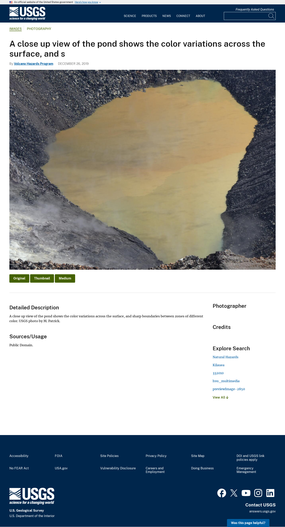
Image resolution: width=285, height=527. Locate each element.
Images (15, 29)
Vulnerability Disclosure (118, 468)
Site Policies (109, 456)
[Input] (250, 16)
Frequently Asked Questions (255, 9)
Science (130, 16)
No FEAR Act (19, 468)
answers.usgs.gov (262, 511)
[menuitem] (130, 13)
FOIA (58, 456)
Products (149, 16)
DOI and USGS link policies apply (250, 458)
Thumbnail (42, 278)
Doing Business (202, 468)
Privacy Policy (156, 456)
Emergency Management (246, 470)
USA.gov (61, 468)
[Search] (272, 16)
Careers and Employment (155, 470)
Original (19, 278)
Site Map (197, 456)
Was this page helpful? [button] (248, 523)
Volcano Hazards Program (33, 64)
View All (220, 397)
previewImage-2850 (229, 389)
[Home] (27, 19)
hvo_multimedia (226, 381)
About (200, 16)
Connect (183, 16)
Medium (65, 278)
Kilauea (218, 365)
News (166, 16)
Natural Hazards (225, 357)
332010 (218, 373)
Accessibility (18, 456)
